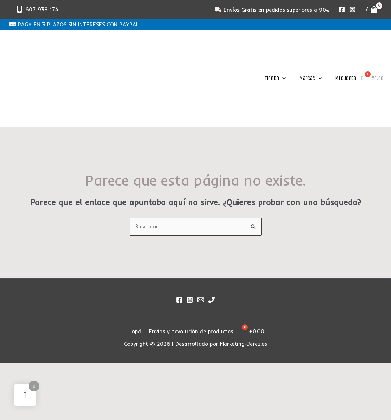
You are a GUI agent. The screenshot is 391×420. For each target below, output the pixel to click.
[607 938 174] (37, 9)
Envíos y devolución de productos (191, 331)
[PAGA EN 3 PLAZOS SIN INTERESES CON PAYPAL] (74, 24)
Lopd (135, 331)
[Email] (200, 300)
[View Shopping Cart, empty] (372, 9)
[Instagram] (352, 9)
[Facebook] (342, 9)
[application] (282, 78)
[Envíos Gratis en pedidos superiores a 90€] (272, 9)
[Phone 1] (211, 300)
